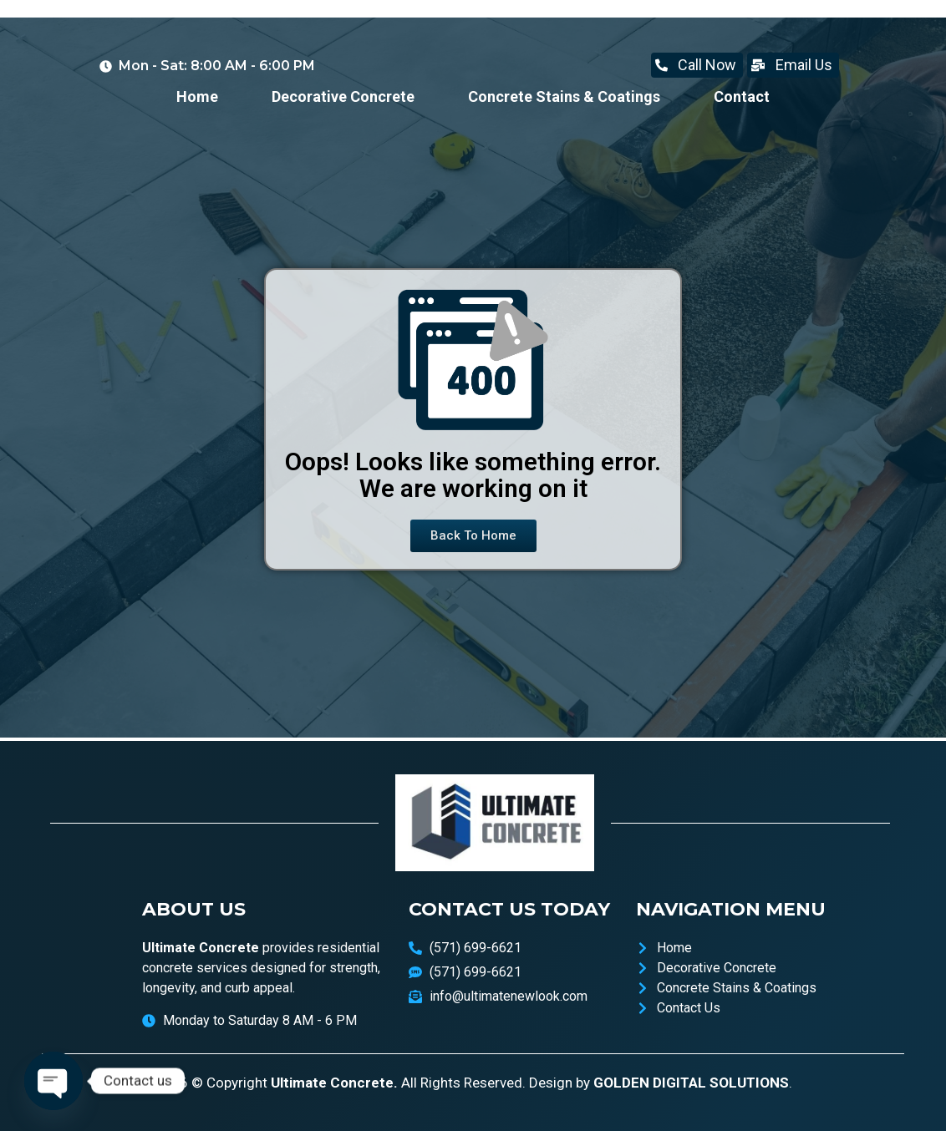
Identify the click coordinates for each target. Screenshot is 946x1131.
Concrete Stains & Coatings (564, 96)
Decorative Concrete (343, 96)
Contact (742, 96)
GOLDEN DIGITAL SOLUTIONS (691, 1082)
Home (197, 96)
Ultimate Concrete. (334, 1082)
